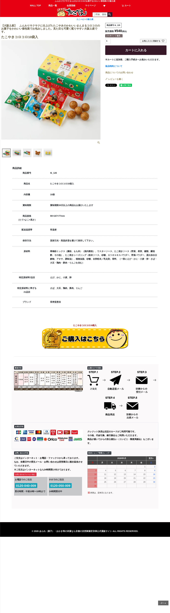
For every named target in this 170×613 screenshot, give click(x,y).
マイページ (90, 5)
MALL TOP (35, 5)
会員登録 (71, 5)
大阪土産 (89, 19)
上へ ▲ (163, 603)
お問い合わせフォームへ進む (25, 474)
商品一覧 (52, 5)
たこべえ (80, 19)
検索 (109, 14)
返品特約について (113, 66)
